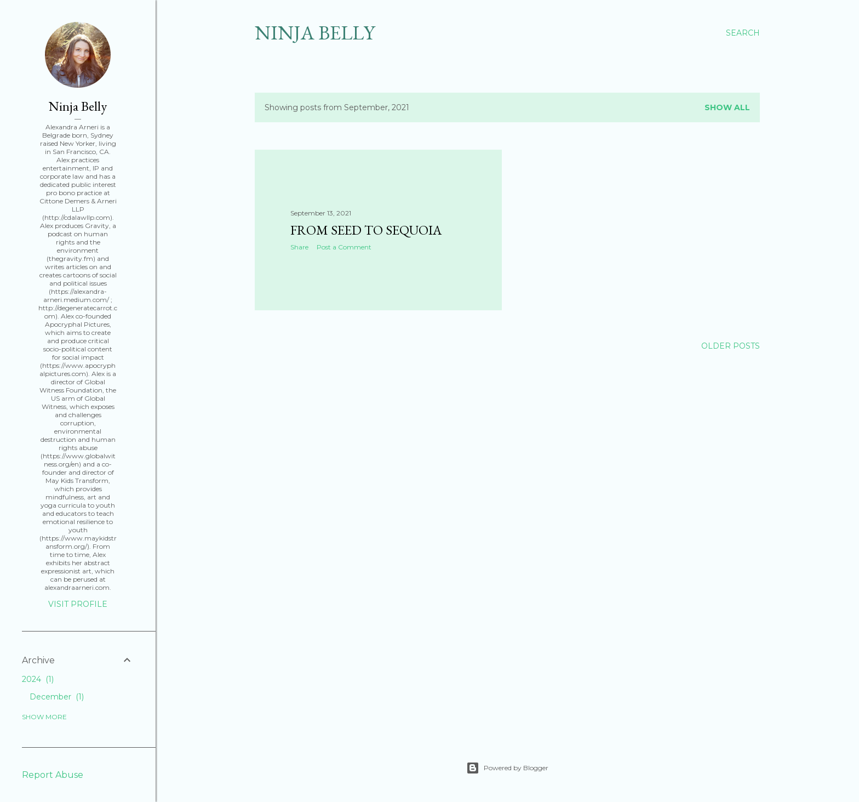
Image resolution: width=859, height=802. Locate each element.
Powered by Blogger (507, 768)
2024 (38, 679)
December (57, 697)
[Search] (743, 33)
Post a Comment (344, 247)
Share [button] (299, 247)
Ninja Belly (315, 32)
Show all (727, 107)
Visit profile (77, 604)
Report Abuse (52, 775)
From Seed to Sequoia (366, 229)
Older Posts (730, 346)
